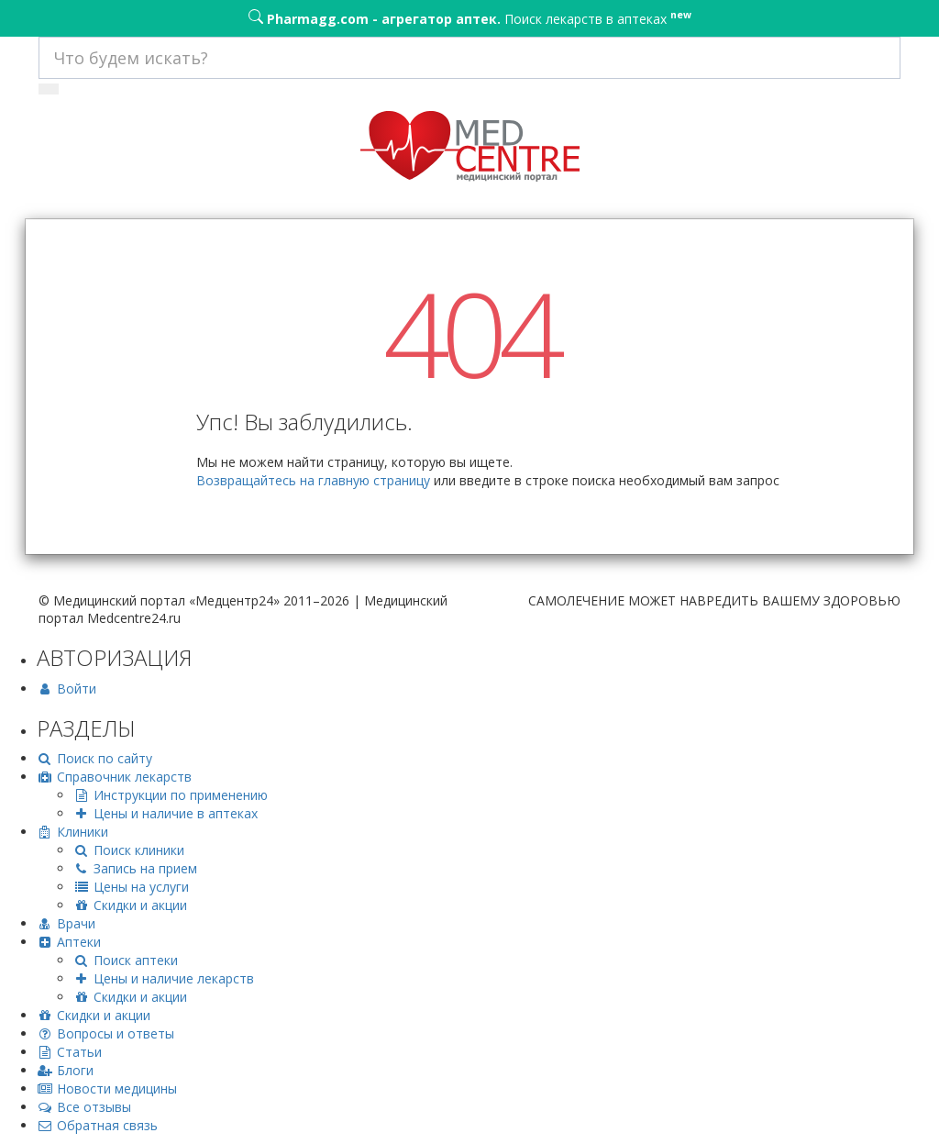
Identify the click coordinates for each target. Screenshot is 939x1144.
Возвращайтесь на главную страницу (313, 480)
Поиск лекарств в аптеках (470, 17)
